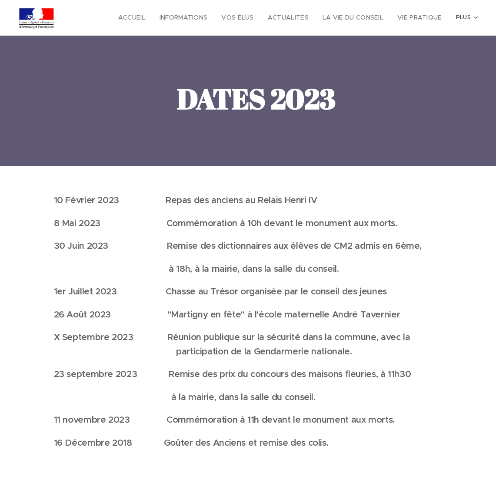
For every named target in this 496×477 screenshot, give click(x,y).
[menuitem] (153, 18)
